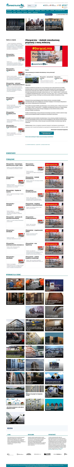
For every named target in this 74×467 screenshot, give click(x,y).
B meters (25, 12)
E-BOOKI (14, 12)
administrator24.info (15, 5)
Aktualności (9, 10)
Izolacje (37, 454)
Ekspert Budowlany (10, 454)
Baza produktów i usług (60, 10)
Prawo (14, 10)
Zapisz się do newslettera (63, 14)
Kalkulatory (35, 12)
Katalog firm (9, 12)
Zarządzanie (37, 10)
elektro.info (20, 454)
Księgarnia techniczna (58, 454)
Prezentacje (19, 12)
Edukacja (43, 10)
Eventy (47, 10)
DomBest (30, 12)
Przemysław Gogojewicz (29, 44)
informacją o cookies (57, 449)
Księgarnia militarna (65, 454)
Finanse (18, 10)
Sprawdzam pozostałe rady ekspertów (46, 133)
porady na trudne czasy (45, 144)
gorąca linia (38, 144)
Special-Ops (28, 454)
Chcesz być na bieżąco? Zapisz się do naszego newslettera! (39, 136)
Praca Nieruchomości (49, 14)
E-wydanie (52, 10)
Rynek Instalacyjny (47, 454)
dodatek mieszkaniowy (31, 144)
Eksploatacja (24, 10)
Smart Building (31, 10)
